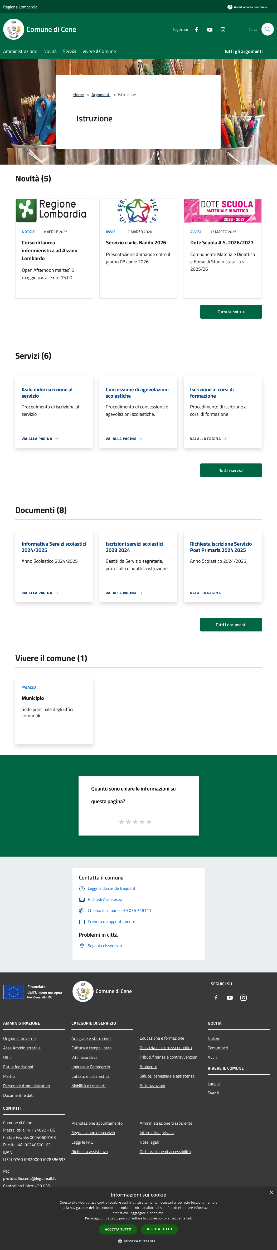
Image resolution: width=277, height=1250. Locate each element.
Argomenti (100, 94)
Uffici (7, 1057)
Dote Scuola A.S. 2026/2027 (222, 242)
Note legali (149, 1142)
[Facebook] (194, 29)
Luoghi (214, 1083)
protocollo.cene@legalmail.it (29, 1178)
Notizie (28, 231)
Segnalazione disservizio (93, 1132)
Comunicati (218, 1048)
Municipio (33, 698)
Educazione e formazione (162, 1038)
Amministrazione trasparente (166, 1123)
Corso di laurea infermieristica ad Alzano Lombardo (49, 250)
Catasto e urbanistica (90, 1076)
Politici (9, 1076)
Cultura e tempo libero (91, 1048)
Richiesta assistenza (89, 1151)
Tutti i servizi (231, 470)
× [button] (271, 1193)
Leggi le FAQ (82, 1142)
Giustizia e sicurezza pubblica (166, 1047)
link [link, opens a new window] (189, 1218)
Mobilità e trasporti (88, 1086)
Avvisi (111, 231)
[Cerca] (267, 29)
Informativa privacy (157, 1132)
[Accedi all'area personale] (247, 7)
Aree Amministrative (22, 1048)
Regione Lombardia (20, 7)
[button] (138, 1241)
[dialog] (138, 1218)
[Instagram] (220, 29)
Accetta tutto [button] (118, 1229)
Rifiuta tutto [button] (159, 1229)
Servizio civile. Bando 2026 (136, 242)
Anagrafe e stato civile (91, 1038)
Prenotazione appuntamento (97, 1123)
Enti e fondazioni (18, 1067)
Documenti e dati (18, 1095)
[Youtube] (207, 29)
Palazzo (29, 687)
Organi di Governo (19, 1038)
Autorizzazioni (152, 1085)
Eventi (213, 1093)
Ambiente (148, 1066)
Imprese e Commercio (90, 1067)
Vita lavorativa (84, 1057)
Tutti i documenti (231, 624)
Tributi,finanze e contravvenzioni (169, 1057)
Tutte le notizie (231, 312)
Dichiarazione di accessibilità (165, 1151)
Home (78, 94)
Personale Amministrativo (26, 1086)
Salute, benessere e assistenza (167, 1076)
